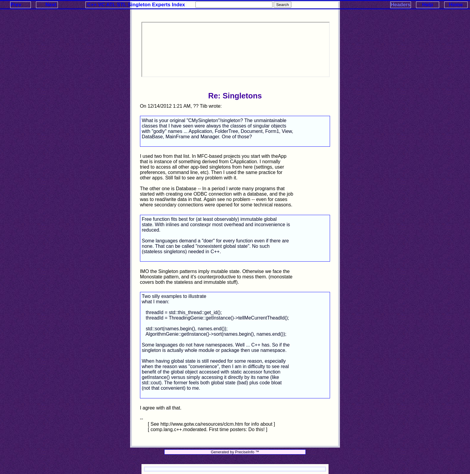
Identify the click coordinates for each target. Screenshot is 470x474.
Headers (400, 5)
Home (456, 5)
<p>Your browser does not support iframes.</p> (235, 49)
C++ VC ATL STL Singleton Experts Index (136, 5)
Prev (15, 5)
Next (50, 5)
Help (427, 5)
